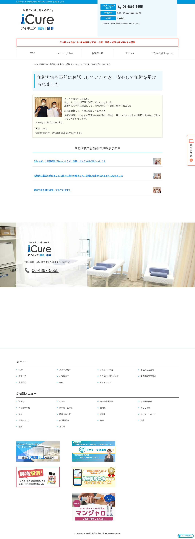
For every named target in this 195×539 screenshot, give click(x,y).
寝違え (103, 414)
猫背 (20, 414)
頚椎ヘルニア (24, 420)
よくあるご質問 (147, 370)
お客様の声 (97, 53)
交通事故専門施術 (148, 376)
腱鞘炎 (103, 408)
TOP (32, 53)
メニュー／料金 (65, 53)
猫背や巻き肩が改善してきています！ (52, 190)
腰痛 (20, 427)
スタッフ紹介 (65, 370)
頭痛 (142, 420)
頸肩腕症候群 (146, 401)
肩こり (62, 427)
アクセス (130, 53)
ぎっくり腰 (145, 408)
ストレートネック (148, 414)
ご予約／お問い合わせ (162, 53)
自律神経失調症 (106, 401)
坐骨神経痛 (64, 420)
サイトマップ (105, 382)
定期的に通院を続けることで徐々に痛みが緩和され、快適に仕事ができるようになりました (78, 176)
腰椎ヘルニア (65, 414)
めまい (62, 401)
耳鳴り (21, 401)
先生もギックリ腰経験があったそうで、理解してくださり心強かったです (69, 161)
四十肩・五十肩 (66, 408)
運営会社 (22, 382)
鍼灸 (61, 382)
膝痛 (102, 420)
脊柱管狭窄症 (24, 408)
